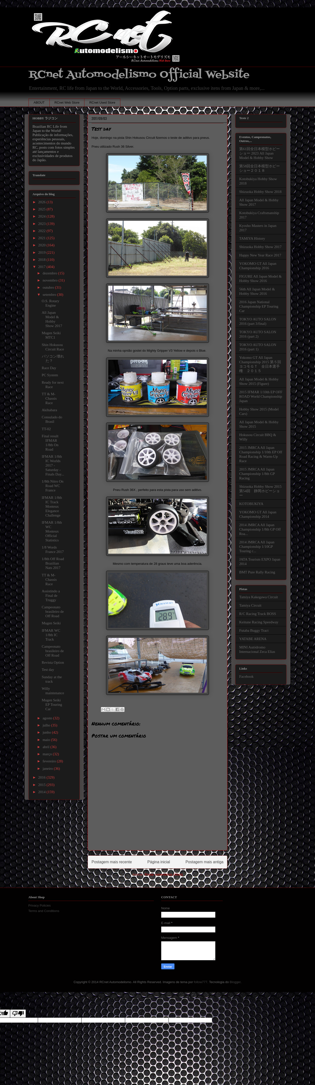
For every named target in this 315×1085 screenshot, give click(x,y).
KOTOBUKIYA (251, 504)
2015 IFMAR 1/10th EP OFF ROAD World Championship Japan (260, 396)
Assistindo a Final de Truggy (51, 595)
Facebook (246, 676)
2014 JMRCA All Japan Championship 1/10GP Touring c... (256, 546)
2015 (42, 785)
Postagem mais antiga (204, 862)
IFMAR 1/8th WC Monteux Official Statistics (52, 531)
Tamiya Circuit (250, 605)
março (48, 754)
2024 (42, 216)
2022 (42, 231)
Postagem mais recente (112, 862)
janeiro (48, 769)
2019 (42, 252)
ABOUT (39, 102)
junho (47, 732)
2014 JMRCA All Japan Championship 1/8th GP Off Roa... (260, 529)
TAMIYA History (252, 238)
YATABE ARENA (253, 639)
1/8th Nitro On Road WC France (52, 485)
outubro (49, 287)
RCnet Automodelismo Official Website (139, 75)
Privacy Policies (39, 905)
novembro (51, 280)
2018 (42, 260)
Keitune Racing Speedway (258, 622)
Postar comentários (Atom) (164, 874)
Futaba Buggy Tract (253, 630)
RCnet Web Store (66, 102)
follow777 (200, 982)
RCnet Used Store (102, 102)
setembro (50, 295)
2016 (42, 777)
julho (47, 725)
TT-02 (46, 429)
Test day (48, 670)
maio (47, 740)
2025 (42, 209)
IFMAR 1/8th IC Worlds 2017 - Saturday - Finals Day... (53, 465)
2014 (42, 792)
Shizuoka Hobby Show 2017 (260, 247)
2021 (42, 238)
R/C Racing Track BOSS (257, 614)
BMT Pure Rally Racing (257, 572)
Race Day (49, 368)
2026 (42, 202)
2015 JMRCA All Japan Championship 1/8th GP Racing (257, 473)
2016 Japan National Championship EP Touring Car (258, 306)
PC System (50, 375)
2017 (42, 267)
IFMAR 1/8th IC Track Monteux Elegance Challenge (52, 506)
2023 (42, 224)
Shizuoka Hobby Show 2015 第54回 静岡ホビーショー (260, 491)
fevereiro (50, 761)
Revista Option (53, 662)
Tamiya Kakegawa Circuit (258, 597)
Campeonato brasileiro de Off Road (53, 611)
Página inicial (158, 862)
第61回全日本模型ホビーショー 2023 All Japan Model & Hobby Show (259, 153)
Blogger (235, 982)
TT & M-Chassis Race (49, 398)
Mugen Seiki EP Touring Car (52, 704)
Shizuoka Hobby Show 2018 (260, 192)
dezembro (50, 273)
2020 (42, 245)
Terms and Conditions (43, 911)
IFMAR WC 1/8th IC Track (51, 635)
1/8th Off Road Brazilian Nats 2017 (53, 563)
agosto (48, 718)
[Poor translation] (18, 1013)
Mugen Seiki (51, 623)
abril (46, 747)
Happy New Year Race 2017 (260, 255)
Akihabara (49, 410)
